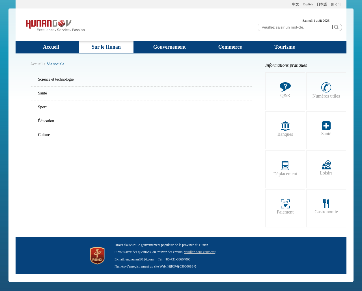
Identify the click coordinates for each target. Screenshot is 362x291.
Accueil (51, 47)
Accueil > (38, 64)
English (308, 4)
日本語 (322, 4)
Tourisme (284, 47)
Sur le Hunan (106, 47)
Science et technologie (56, 79)
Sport (42, 107)
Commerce (230, 47)
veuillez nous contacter (199, 252)
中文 (295, 4)
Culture (44, 135)
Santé (42, 93)
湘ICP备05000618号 (182, 266)
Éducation (46, 121)
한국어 (336, 4)
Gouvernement (169, 47)
